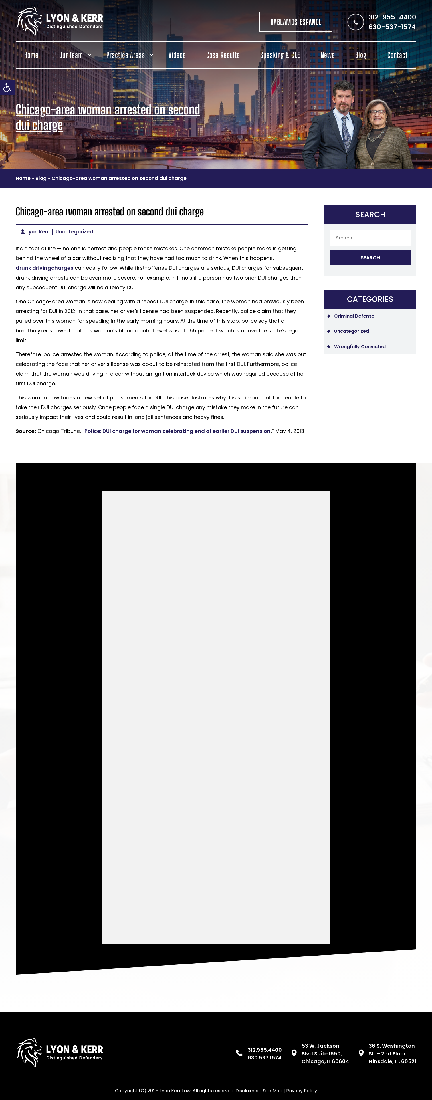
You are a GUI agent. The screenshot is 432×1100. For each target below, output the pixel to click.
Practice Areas (125, 55)
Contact (397, 55)
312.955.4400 (265, 1049)
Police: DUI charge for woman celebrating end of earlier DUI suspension (177, 431)
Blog (360, 55)
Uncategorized (74, 232)
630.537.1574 (265, 1057)
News (328, 55)
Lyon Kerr (37, 232)
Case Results (222, 55)
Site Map (272, 1090)
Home (31, 55)
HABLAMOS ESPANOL (296, 22)
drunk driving (33, 267)
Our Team (71, 55)
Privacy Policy (301, 1090)
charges (62, 267)
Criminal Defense (354, 316)
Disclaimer (247, 1090)
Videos (177, 55)
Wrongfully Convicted (360, 346)
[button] (7, 87)
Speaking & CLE (280, 55)
